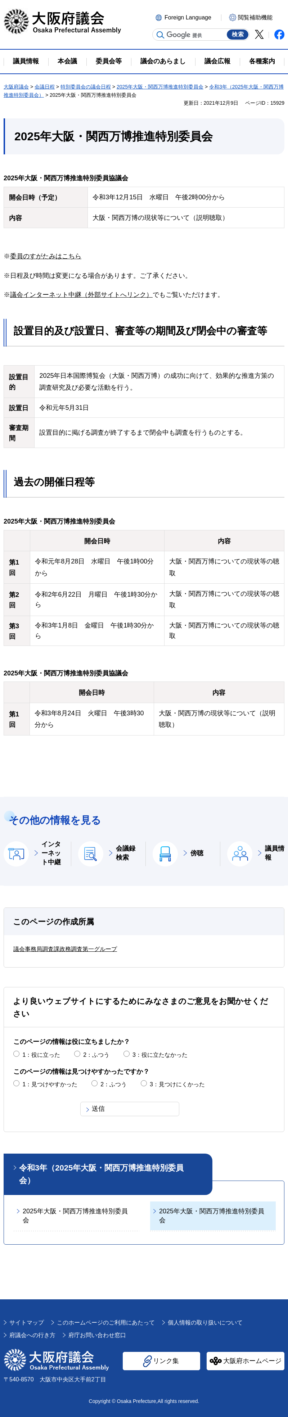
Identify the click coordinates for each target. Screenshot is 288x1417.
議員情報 (274, 853)
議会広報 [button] (217, 61)
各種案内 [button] (262, 61)
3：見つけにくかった (177, 1084)
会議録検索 (125, 853)
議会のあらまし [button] (163, 61)
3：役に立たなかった (160, 1055)
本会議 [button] (67, 61)
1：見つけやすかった (49, 1084)
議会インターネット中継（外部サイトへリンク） (81, 294)
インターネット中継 (51, 853)
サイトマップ (26, 1322)
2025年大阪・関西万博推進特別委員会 (160, 87)
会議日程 (45, 87)
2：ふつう (96, 1055)
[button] (187, 17)
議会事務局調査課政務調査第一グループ (65, 949)
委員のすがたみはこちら (45, 256)
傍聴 (196, 853)
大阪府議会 (16, 87)
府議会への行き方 (32, 1335)
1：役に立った (41, 1055)
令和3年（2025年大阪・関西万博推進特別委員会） (101, 1174)
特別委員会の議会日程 (85, 87)
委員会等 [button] (109, 61)
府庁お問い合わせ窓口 (97, 1335)
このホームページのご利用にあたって (106, 1322)
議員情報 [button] (26, 61)
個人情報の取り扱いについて (205, 1322)
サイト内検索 (161, 35)
